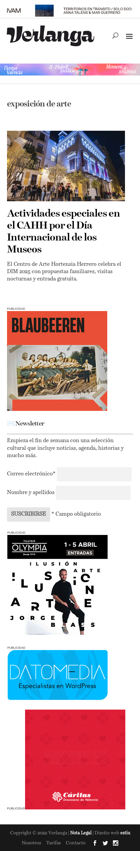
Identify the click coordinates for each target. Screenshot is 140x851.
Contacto (76, 843)
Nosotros (31, 843)
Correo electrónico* (32, 474)
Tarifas (53, 843)
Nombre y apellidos (30, 492)
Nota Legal (81, 833)
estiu (125, 833)
